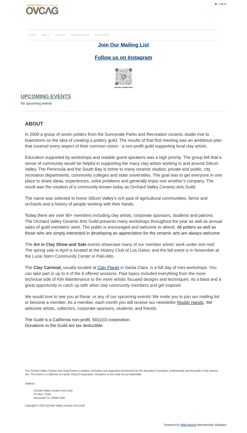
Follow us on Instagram (123, 57)
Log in (222, 3)
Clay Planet (108, 267)
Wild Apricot (188, 425)
